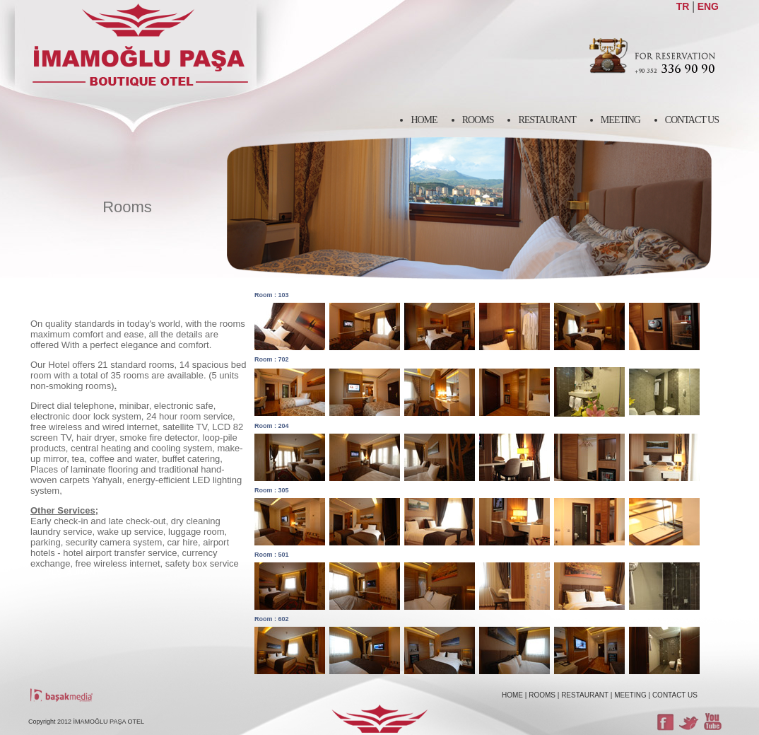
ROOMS (542, 695)
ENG (708, 6)
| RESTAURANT (583, 695)
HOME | (514, 695)
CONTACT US (675, 695)
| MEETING (629, 695)
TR (683, 6)
